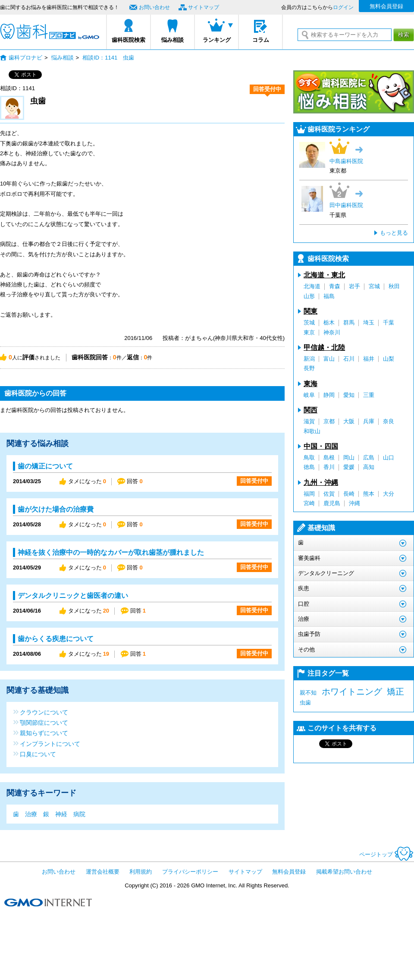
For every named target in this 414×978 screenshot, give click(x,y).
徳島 (309, 467)
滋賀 (309, 421)
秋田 (394, 286)
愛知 (348, 395)
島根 (329, 457)
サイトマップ (203, 7)
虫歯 (305, 702)
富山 (329, 358)
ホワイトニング (352, 691)
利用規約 (140, 871)
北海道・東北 (324, 275)
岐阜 (309, 395)
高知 (368, 467)
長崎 (348, 494)
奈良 (388, 421)
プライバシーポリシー (190, 871)
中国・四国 (321, 446)
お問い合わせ (154, 7)
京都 (329, 421)
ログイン (343, 7)
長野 (309, 368)
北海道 (312, 286)
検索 (403, 34)
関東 (310, 311)
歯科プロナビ (49, 31)
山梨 (388, 358)
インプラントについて (50, 743)
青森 (334, 286)
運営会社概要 (102, 871)
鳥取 (309, 457)
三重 (368, 395)
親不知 (308, 692)
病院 (79, 814)
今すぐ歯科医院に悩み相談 (353, 91)
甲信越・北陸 (324, 347)
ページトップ (386, 854)
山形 (309, 296)
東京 (309, 332)
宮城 (374, 286)
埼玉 (368, 322)
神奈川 (331, 332)
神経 (61, 814)
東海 (310, 383)
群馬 (348, 322)
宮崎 (309, 503)
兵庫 (368, 421)
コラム (260, 40)
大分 (388, 494)
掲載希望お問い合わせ (344, 871)
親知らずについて (44, 733)
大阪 (348, 421)
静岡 (329, 395)
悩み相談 (172, 40)
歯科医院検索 (128, 40)
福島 (329, 296)
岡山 (348, 457)
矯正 (395, 691)
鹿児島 (331, 503)
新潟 (309, 358)
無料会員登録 (386, 6)
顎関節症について (44, 722)
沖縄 (354, 503)
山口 (388, 457)
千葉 (388, 322)
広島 (368, 457)
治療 (31, 814)
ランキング (217, 40)
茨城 (309, 322)
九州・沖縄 (321, 482)
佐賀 (329, 494)
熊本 (368, 494)
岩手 (354, 286)
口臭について (38, 754)
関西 (310, 410)
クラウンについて (44, 712)
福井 (368, 358)
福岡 (309, 494)
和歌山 (312, 431)
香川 (329, 467)
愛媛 (348, 467)
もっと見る (394, 233)
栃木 (329, 322)
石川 (348, 358)
